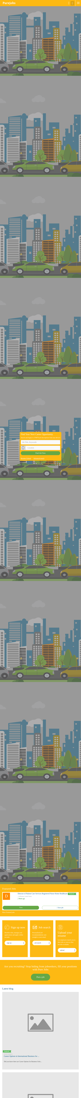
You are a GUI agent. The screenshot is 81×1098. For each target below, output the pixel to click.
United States (28, 896)
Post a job (40, 977)
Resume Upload (26, 458)
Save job (60, 907)
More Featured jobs (8, 912)
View (20, 907)
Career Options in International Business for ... (21, 1056)
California (21, 896)
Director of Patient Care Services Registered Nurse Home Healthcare (43, 894)
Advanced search (38, 458)
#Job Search (8, 1054)
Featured (72, 894)
